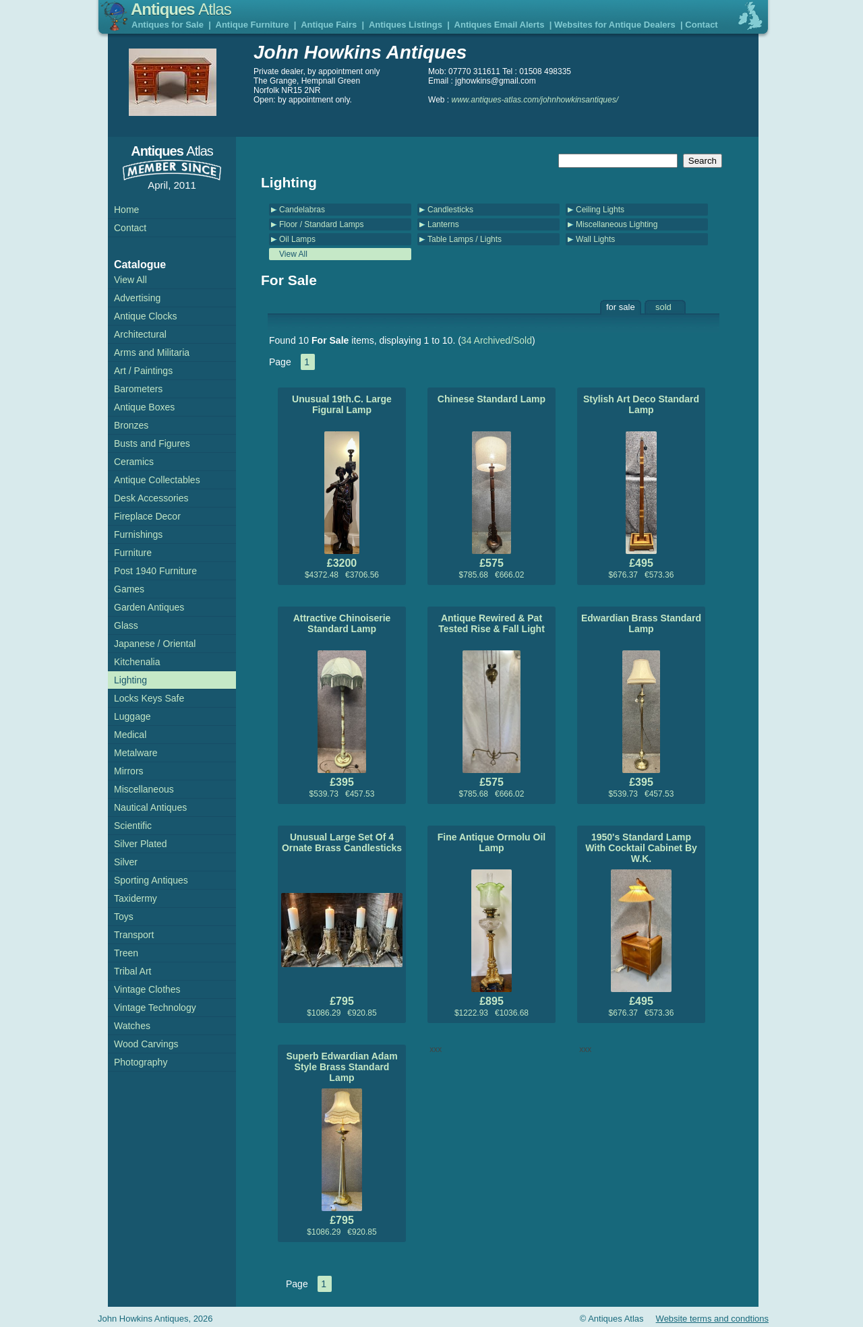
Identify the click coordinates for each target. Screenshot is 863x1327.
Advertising (137, 297)
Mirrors (129, 771)
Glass (126, 625)
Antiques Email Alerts (499, 25)
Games (129, 589)
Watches (132, 1025)
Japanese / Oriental (155, 643)
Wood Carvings (146, 1044)
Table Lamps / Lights (464, 239)
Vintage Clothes (147, 989)
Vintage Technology (155, 1007)
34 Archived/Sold (496, 340)
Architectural (140, 334)
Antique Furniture (252, 25)
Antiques (181, 9)
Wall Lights (595, 239)
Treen (126, 953)
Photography (140, 1062)
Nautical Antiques (150, 807)
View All (293, 254)
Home (126, 209)
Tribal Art (133, 971)
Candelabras (302, 209)
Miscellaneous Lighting (616, 224)
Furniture (133, 552)
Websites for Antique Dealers (615, 25)
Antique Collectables (157, 479)
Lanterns (443, 224)
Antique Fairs (329, 25)
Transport (134, 934)
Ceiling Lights (600, 209)
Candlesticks (450, 209)
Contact (701, 25)
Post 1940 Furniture (155, 570)
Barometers (138, 388)
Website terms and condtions (712, 1319)
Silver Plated (140, 843)
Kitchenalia (137, 661)
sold (663, 307)
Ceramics (134, 461)
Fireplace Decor (147, 516)
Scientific (133, 825)
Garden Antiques (149, 607)
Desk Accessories (151, 498)
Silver (126, 862)
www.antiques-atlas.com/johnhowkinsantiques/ (535, 99)
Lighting (130, 680)
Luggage (132, 716)
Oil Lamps (297, 239)
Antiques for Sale (167, 25)
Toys (123, 916)
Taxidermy (135, 898)
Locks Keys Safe (149, 698)
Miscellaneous (144, 789)
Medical (130, 734)
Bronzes (131, 425)
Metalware (136, 752)
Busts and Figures (152, 443)
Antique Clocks (145, 316)
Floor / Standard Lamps (321, 224)
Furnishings (138, 534)
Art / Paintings (143, 370)
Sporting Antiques (151, 880)
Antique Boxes (144, 407)
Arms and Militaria (151, 352)
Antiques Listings (405, 25)
